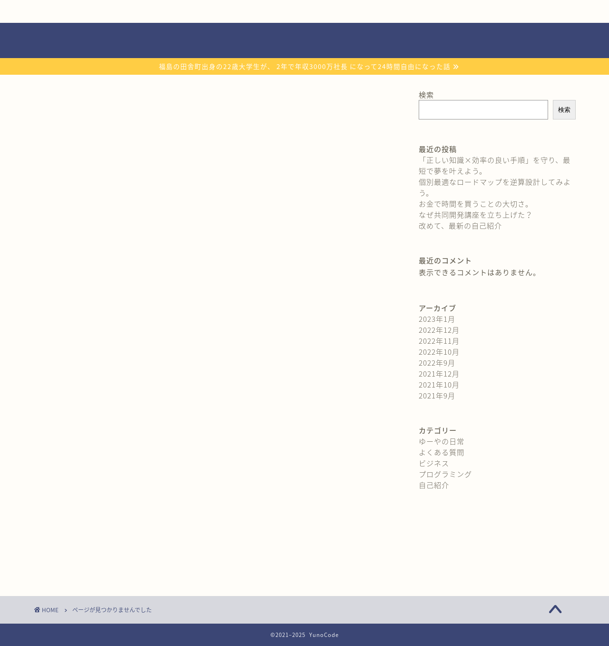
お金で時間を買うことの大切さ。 (476, 203)
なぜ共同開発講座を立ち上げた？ (476, 214)
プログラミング (99, 550)
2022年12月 (439, 329)
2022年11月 (439, 340)
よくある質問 (427, 11)
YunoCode (304, 40)
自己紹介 (90, 11)
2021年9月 (437, 395)
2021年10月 (439, 384)
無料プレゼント (202, 11)
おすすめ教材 (315, 11)
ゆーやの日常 (95, 507)
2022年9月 (437, 362)
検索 (426, 94)
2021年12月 (439, 373)
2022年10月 (439, 351)
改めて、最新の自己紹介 (460, 225)
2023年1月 (437, 318)
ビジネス (87, 535)
